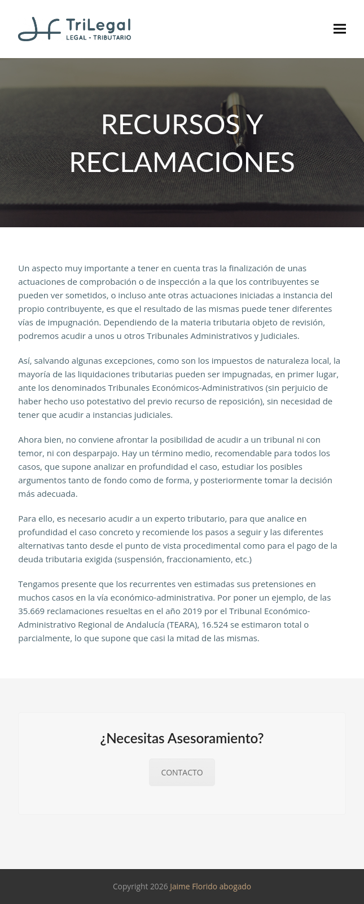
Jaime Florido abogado (210, 886)
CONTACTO (182, 772)
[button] (340, 29)
